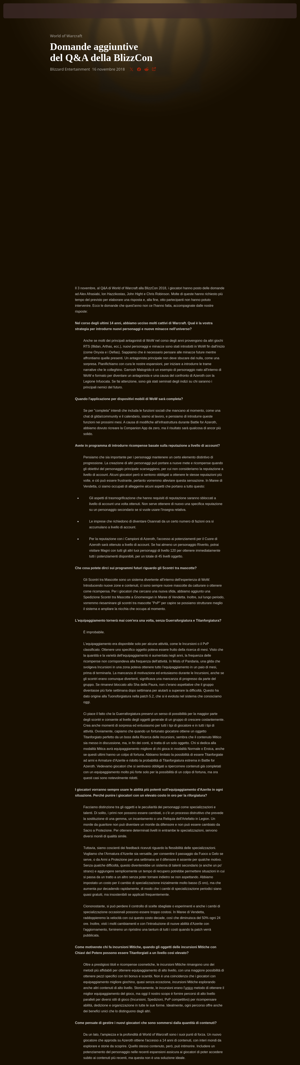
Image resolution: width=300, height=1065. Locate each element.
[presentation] (18, 10)
